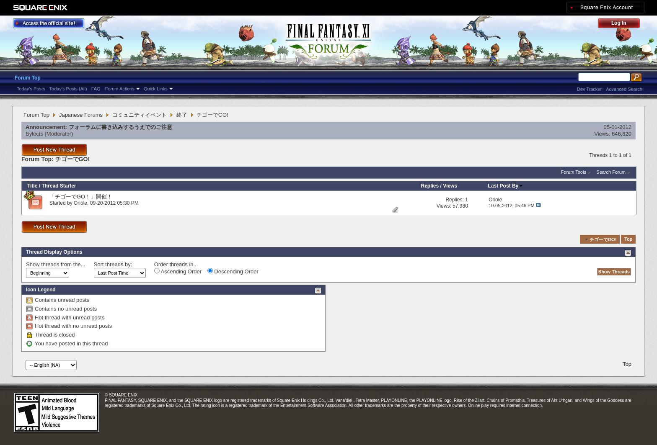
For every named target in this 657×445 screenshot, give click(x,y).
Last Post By (506, 186)
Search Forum (611, 172)
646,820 (621, 134)
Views (450, 186)
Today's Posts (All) (68, 88)
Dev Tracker (589, 89)
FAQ (96, 88)
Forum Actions (120, 88)
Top (628, 239)
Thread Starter (58, 186)
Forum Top (28, 78)
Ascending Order (178, 271)
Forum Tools (573, 172)
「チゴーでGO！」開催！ (80, 196)
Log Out (623, 24)
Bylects (34, 134)
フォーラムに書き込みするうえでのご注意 (120, 127)
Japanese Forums (81, 115)
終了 (181, 115)
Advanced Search (624, 89)
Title (32, 186)
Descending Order (233, 271)
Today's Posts (31, 88)
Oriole (80, 203)
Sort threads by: (113, 264)
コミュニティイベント (139, 115)
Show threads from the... (55, 264)
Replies (430, 186)
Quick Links (156, 88)
